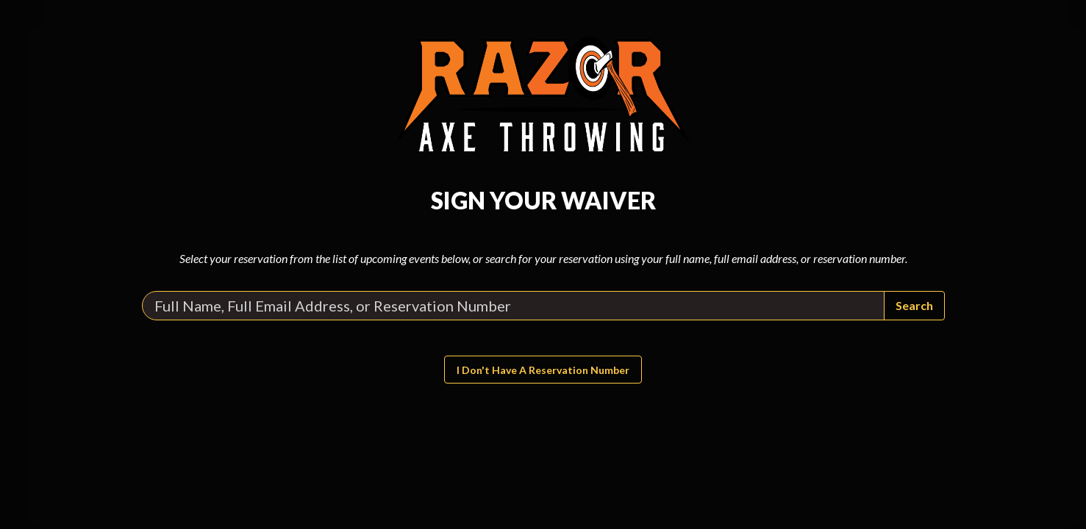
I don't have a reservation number (543, 370)
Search (914, 305)
